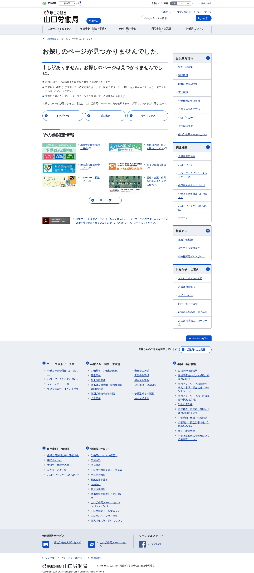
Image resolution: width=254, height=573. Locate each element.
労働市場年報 (185, 402)
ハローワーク (185, 165)
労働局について (100, 446)
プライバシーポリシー (73, 554)
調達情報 (183, 75)
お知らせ (96, 481)
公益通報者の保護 (144, 391)
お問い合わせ (184, 12)
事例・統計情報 (187, 363)
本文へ (166, 12)
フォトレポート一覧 (58, 382)
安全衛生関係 (141, 369)
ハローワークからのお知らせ (192, 208)
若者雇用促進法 (186, 287)
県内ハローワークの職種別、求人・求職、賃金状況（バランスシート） (193, 386)
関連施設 (96, 461)
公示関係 (96, 396)
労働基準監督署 (186, 156)
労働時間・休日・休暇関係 (192, 416)
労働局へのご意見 (196, 349)
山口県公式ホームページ (191, 185)
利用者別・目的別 (58, 446)
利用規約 (96, 554)
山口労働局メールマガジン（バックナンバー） (105, 501)
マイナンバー (185, 295)
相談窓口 (193, 231)
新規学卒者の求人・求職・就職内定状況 (193, 375)
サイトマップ (204, 12)
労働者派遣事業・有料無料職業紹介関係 (106, 385)
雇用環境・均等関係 (145, 383)
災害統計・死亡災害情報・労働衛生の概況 (193, 422)
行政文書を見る (99, 476)
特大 (189, 3)
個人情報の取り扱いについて (106, 517)
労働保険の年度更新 (189, 100)
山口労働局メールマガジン (192, 134)
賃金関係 (96, 373)
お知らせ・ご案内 (193, 270)
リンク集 (50, 554)
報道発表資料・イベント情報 (63, 387)
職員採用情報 (98, 486)
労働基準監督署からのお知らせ (192, 196)
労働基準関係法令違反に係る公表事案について (193, 436)
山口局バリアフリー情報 (104, 512)
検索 (205, 18)
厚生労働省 (206, 3)
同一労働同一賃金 (188, 304)
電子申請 (183, 92)
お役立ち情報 (193, 58)
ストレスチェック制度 (190, 279)
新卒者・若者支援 (57, 466)
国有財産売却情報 (188, 84)
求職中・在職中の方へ (59, 461)
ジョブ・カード (186, 117)
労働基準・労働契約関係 (104, 369)
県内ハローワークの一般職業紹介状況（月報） (193, 396)
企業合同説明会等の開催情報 (63, 452)
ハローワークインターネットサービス (192, 175)
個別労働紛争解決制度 (103, 391)
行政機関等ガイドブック (191, 257)
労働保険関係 (141, 373)
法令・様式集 (185, 67)
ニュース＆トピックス (61, 363)
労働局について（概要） (104, 452)
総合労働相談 (185, 240)
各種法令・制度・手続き (106, 363)
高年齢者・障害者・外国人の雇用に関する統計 (193, 409)
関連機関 (193, 147)
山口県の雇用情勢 (187, 369)
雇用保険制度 (185, 126)
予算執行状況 (98, 471)
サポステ (183, 218)
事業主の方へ (54, 457)
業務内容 (96, 457)
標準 (174, 3)
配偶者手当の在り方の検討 (192, 312)
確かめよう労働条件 (189, 248)
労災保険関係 (98, 378)
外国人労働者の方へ (189, 109)
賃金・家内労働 (186, 429)
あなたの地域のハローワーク (192, 323)
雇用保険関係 (141, 378)
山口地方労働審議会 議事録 (106, 466)
